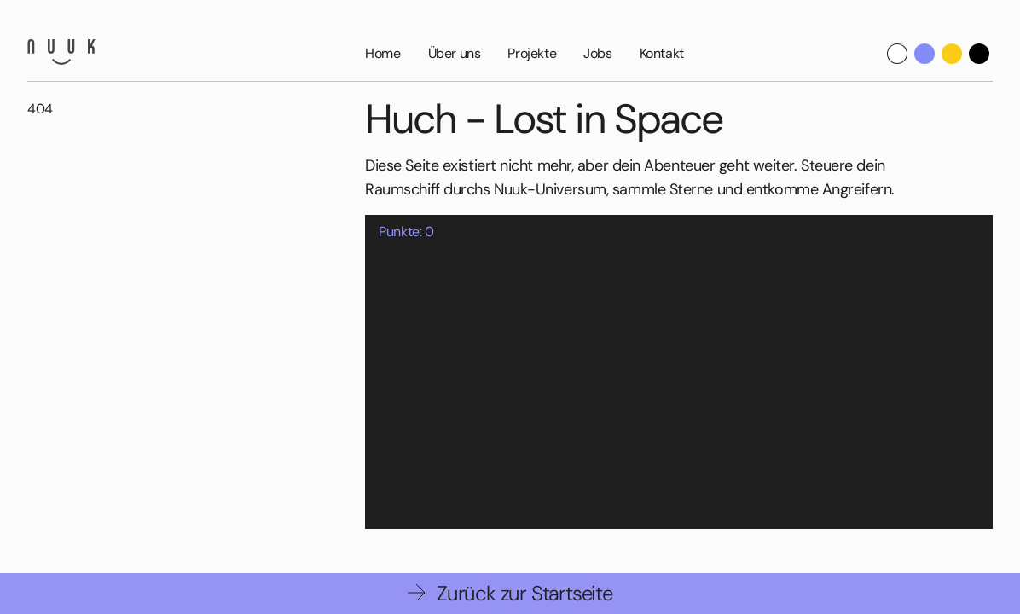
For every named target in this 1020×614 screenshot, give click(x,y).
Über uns (454, 53)
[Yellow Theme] (952, 53)
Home (382, 53)
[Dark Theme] (979, 53)
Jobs (597, 53)
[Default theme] (897, 53)
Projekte (531, 53)
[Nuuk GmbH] (61, 52)
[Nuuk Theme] (924, 53)
